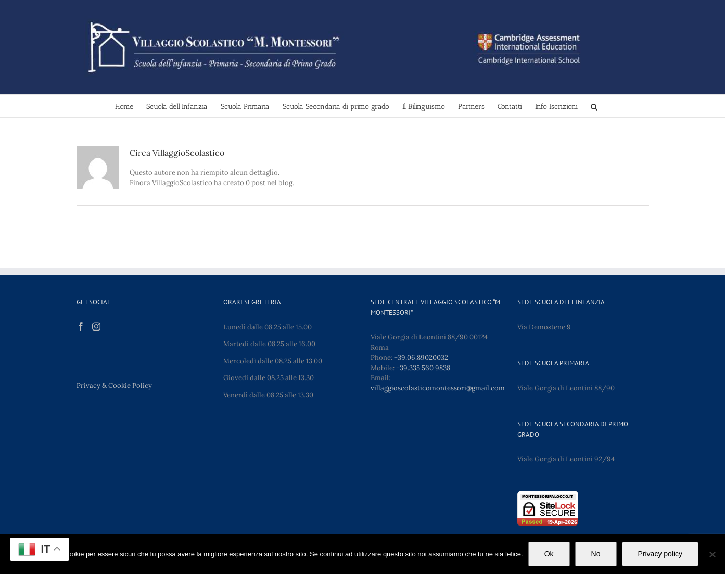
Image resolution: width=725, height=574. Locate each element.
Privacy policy (660, 553)
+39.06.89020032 (421, 357)
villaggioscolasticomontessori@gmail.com (438, 388)
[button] (594, 106)
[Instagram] (96, 326)
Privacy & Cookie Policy (114, 385)
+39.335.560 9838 (423, 367)
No (596, 553)
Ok (549, 553)
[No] (712, 554)
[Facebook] (81, 326)
